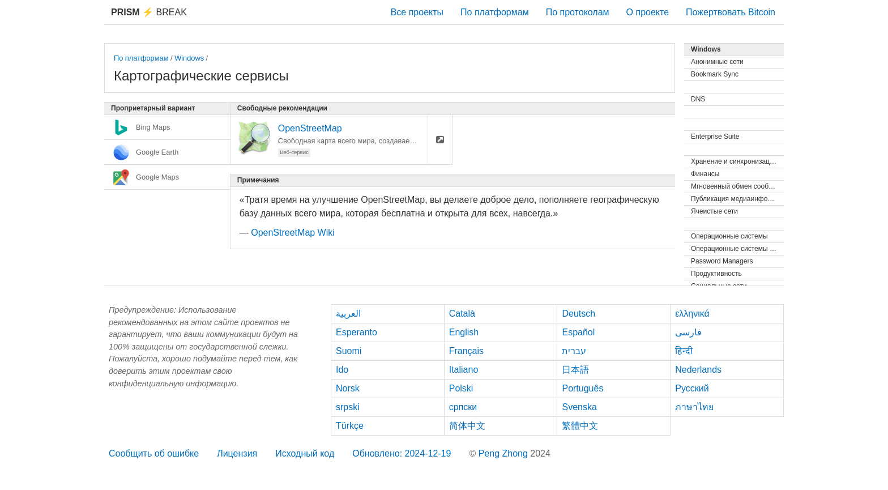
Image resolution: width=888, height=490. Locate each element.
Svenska (579, 407)
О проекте (647, 12)
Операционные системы (729, 236)
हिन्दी (684, 351)
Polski (461, 388)
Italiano (464, 369)
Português (582, 388)
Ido (342, 369)
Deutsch (578, 313)
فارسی (688, 332)
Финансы (705, 174)
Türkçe (350, 426)
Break (149, 12)
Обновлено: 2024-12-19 (401, 453)
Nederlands (698, 369)
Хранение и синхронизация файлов (737, 161)
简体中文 (467, 426)
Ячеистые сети (714, 211)
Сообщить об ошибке (154, 453)
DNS (698, 99)
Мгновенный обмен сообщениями (737, 186)
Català (462, 313)
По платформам (494, 12)
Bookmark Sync (714, 74)
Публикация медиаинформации (737, 199)
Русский (691, 388)
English (464, 332)
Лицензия (237, 453)
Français (466, 351)
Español (578, 332)
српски (463, 407)
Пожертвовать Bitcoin (730, 12)
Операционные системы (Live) (737, 249)
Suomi (348, 351)
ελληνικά (692, 313)
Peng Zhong (505, 453)
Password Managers (722, 261)
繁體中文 (580, 426)
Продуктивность (716, 274)
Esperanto (356, 332)
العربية (348, 313)
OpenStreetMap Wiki (293, 232)
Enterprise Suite (715, 136)
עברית (574, 351)
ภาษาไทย (694, 407)
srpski (348, 407)
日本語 (575, 369)
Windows (189, 58)
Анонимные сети (717, 62)
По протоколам (577, 12)
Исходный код (304, 453)
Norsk (348, 388)
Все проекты (417, 12)
